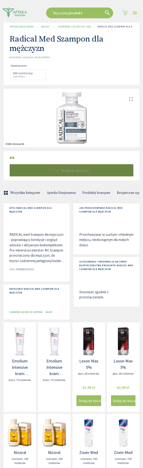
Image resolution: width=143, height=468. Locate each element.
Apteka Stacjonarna (61, 193)
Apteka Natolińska (21, 27)
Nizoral (20, 452)
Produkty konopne (96, 193)
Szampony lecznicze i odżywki (73, 27)
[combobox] (79, 13)
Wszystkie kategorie (22, 193)
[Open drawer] (134, 13)
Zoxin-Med (88, 452)
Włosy (46, 27)
